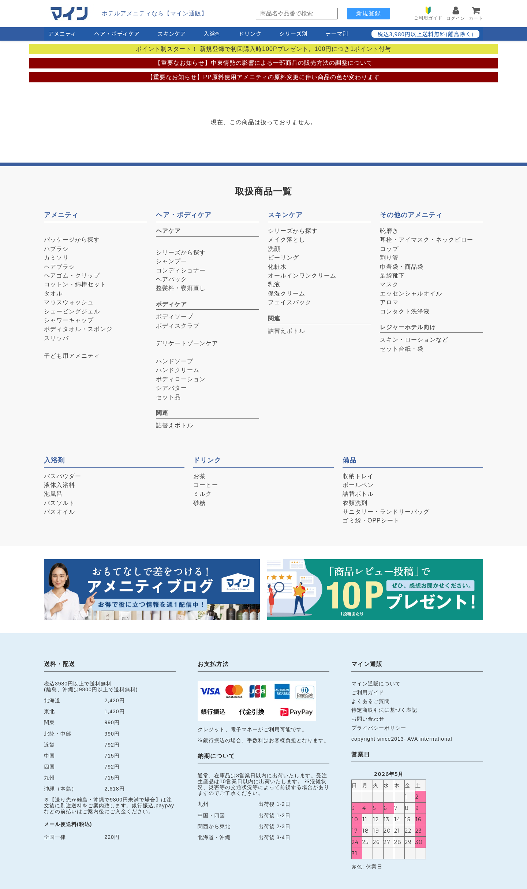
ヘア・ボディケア (117, 33)
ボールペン (358, 485)
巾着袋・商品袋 (401, 267)
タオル (53, 293)
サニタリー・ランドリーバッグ (386, 512)
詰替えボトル (174, 425)
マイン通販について (376, 684)
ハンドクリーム (177, 370)
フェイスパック (289, 302)
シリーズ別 (293, 33)
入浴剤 (212, 33)
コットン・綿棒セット (75, 284)
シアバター (171, 388)
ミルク (202, 494)
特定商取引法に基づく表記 (384, 710)
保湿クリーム (286, 293)
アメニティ (62, 33)
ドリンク (250, 33)
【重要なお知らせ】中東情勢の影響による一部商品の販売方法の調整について (264, 63)
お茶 (199, 476)
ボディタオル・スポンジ (78, 329)
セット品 (168, 397)
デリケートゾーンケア (187, 343)
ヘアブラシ (59, 267)
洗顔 (274, 249)
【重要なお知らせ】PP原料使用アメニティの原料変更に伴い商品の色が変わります (263, 77)
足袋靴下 (392, 275)
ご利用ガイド (367, 692)
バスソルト (59, 503)
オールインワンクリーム (302, 275)
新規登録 (368, 13)
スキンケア (171, 33)
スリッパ (56, 338)
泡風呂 (53, 494)
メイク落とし (286, 240)
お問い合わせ (367, 719)
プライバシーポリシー (378, 728)
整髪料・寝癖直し (181, 288)
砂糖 (199, 503)
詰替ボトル (358, 494)
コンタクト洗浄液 (405, 311)
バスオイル (59, 512)
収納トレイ (358, 476)
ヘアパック (171, 279)
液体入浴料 (59, 485)
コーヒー (205, 485)
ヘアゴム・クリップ (72, 275)
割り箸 (389, 257)
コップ (389, 249)
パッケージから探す (72, 240)
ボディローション (181, 379)
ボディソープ (174, 316)
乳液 (274, 284)
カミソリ (56, 257)
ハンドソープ (174, 361)
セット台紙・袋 (401, 349)
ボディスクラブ (177, 326)
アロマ (389, 302)
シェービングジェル (72, 311)
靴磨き (389, 231)
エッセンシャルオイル (411, 293)
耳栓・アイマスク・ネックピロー (426, 240)
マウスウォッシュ (69, 302)
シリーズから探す (181, 252)
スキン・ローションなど (414, 339)
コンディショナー (181, 270)
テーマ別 (336, 33)
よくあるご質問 (370, 701)
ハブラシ (56, 249)
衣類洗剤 (355, 503)
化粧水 (277, 267)
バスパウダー (62, 476)
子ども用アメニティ (72, 356)
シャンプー (171, 261)
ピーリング (283, 257)
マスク (389, 284)
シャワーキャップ (69, 320)
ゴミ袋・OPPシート (371, 520)
